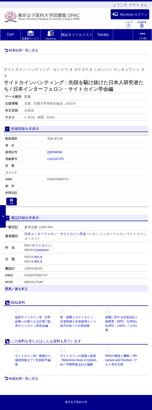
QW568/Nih (54, 152)
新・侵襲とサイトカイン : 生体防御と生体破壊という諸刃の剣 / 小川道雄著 (78, 321)
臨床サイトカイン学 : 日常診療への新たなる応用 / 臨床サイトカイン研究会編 (33, 321)
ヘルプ (128, 24)
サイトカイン (41, 245)
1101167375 (55, 159)
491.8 (38, 257)
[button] (31, 35)
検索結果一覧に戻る (21, 50)
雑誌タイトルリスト (77, 35)
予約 (11, 202)
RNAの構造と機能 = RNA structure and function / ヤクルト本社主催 (123, 360)
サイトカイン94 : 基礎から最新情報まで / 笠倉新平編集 (33, 360)
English (142, 24)
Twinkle (103, 35)
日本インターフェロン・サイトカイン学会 (55, 234)
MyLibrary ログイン (129, 14)
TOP (10, 35)
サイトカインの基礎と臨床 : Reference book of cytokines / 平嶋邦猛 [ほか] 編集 (78, 360)
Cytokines (42, 250)
